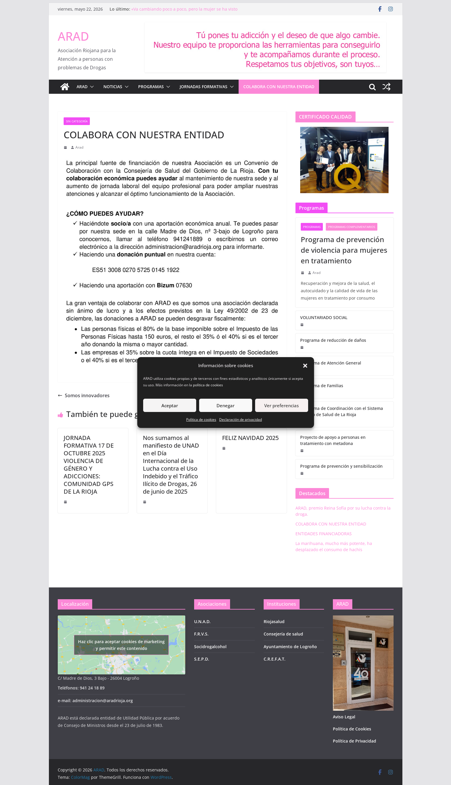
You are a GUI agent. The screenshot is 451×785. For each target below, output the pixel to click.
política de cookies (208, 384)
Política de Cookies (352, 729)
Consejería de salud (283, 634)
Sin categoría (76, 121)
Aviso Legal (344, 717)
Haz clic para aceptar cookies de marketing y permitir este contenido (121, 645)
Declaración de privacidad (240, 419)
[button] (305, 366)
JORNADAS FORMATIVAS (203, 86)
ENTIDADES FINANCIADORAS (323, 533)
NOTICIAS (112, 86)
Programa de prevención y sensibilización (341, 466)
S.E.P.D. (201, 659)
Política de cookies (201, 419)
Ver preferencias (281, 405)
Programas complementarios (351, 227)
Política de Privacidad (354, 741)
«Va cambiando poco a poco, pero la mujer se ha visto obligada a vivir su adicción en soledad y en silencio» (184, 12)
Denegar (225, 405)
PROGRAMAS (151, 86)
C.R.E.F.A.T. (274, 659)
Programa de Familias (321, 385)
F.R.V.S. (201, 634)
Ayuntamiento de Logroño (290, 646)
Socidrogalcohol (210, 646)
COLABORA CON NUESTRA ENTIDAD (278, 86)
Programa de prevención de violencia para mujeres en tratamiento (344, 249)
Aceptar (169, 405)
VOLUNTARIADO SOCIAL (323, 317)
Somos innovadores (84, 395)
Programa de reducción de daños (333, 340)
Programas (312, 227)
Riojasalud (274, 621)
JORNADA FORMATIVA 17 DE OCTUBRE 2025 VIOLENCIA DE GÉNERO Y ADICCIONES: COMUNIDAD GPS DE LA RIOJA (89, 464)
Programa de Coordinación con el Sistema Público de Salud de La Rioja (341, 411)
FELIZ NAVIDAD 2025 (250, 438)
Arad (79, 147)
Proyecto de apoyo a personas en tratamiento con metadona (333, 440)
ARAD (73, 36)
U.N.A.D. (202, 621)
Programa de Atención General (330, 363)
